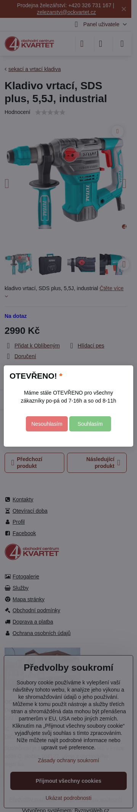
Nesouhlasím (46, 424)
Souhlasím (90, 424)
